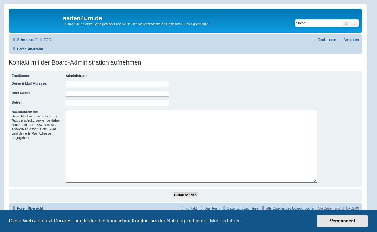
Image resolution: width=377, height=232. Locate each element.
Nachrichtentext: (25, 112)
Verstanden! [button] (342, 220)
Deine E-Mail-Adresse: (29, 83)
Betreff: (18, 102)
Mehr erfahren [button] (225, 220)
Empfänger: (21, 75)
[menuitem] (45, 39)
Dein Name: (21, 93)
